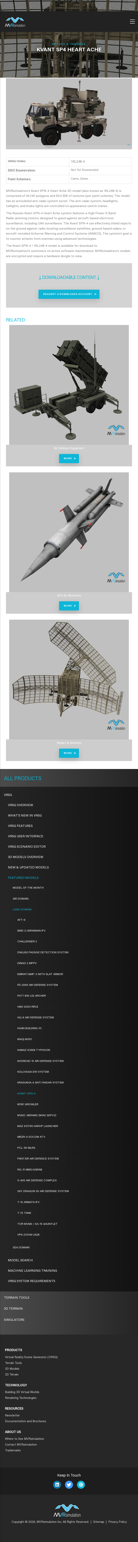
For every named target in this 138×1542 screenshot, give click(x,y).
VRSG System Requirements (31, 1281)
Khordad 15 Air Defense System (40, 1061)
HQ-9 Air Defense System (35, 1017)
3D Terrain (13, 1308)
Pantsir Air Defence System (38, 1158)
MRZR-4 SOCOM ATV (31, 1137)
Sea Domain (21, 1247)
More (68, 458)
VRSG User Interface (25, 836)
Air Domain (21, 899)
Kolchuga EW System (33, 1072)
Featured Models (23, 878)
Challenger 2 (27, 941)
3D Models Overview (25, 857)
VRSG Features (20, 826)
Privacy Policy (117, 1522)
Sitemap (98, 1522)
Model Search (20, 1260)
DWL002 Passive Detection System (42, 952)
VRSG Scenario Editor (27, 846)
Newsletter (12, 1415)
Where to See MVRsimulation (24, 1439)
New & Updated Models (28, 867)
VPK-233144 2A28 (28, 1235)
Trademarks (13, 1450)
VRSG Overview (20, 805)
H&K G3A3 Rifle (27, 1007)
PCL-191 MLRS (26, 1148)
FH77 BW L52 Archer (31, 996)
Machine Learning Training (32, 1270)
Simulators (14, 1320)
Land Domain (22, 909)
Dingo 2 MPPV (27, 963)
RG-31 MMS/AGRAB (29, 1169)
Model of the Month (28, 888)
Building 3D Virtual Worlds (22, 1392)
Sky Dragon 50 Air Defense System (43, 1191)
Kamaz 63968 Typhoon (33, 1050)
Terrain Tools (16, 1297)
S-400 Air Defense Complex (37, 1180)
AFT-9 (21, 920)
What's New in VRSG (25, 815)
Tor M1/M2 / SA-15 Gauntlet (37, 1224)
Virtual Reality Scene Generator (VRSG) (31, 1357)
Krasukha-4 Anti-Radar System (40, 1082)
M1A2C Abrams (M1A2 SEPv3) (36, 1115)
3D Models (12, 1369)
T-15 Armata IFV (28, 1202)
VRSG (8, 795)
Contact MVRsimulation (21, 1444)
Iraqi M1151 (24, 1039)
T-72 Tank (24, 1213)
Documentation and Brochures (25, 1421)
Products (27, 779)
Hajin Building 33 (29, 1028)
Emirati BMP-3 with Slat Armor (40, 974)
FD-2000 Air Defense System (37, 985)
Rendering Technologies (20, 1398)
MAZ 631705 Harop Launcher (37, 1126)
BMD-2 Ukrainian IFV (31, 931)
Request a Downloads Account (67, 294)
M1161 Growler (27, 1104)
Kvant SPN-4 (26, 1093)
